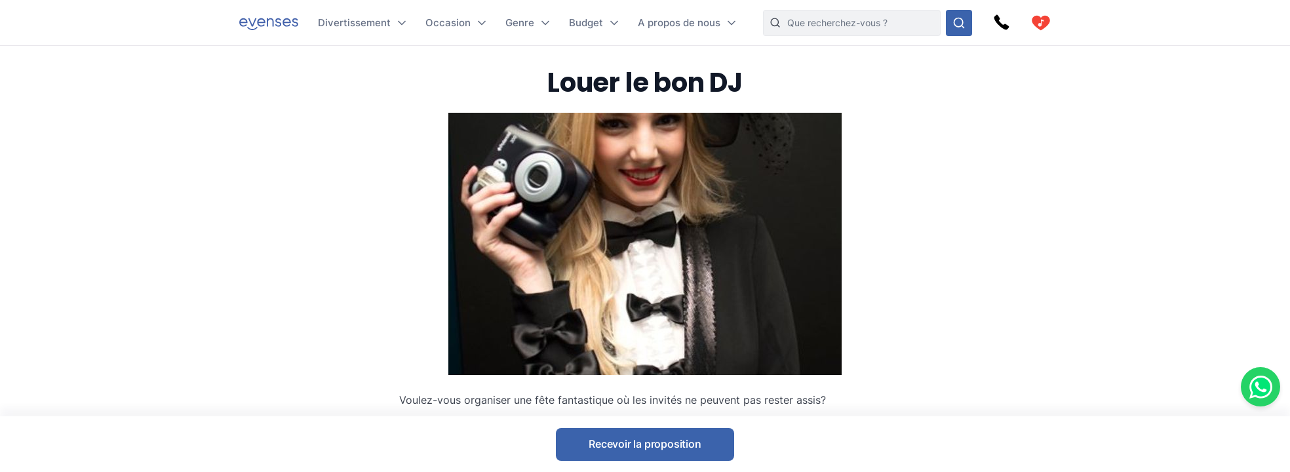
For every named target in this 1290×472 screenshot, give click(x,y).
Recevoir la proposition (645, 443)
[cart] (1041, 23)
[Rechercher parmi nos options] (959, 23)
